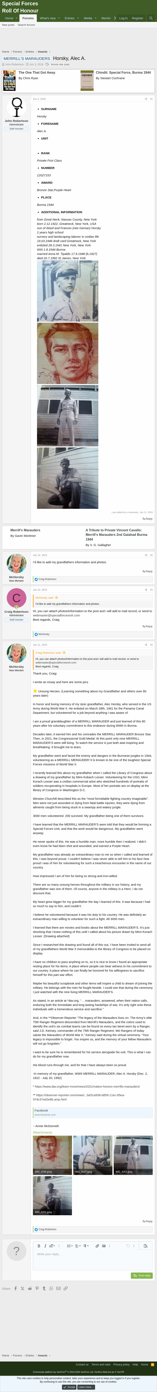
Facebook (41, 1110)
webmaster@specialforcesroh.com (56, 615)
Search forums (26, 24)
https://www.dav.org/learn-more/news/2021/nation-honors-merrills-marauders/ (87, 1086)
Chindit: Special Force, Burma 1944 (123, 72)
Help (135, 1364)
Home (9, 18)
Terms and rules (101, 1364)
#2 (151, 555)
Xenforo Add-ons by (109, 1372)
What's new (48, 18)
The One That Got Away (37, 72)
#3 (151, 589)
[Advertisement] (78, 39)
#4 (151, 644)
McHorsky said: (45, 597)
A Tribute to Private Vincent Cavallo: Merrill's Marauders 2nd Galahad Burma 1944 (116, 534)
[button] (16, 18)
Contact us (82, 1364)
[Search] (151, 18)
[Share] (146, 99)
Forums (28, 18)
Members (107, 18)
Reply (149, 518)
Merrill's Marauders (25, 530)
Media (88, 18)
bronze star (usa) (60, 64)
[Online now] (16, 607)
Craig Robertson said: (48, 652)
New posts (8, 24)
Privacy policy (121, 1364)
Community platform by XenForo (63, 1372)
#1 (151, 99)
